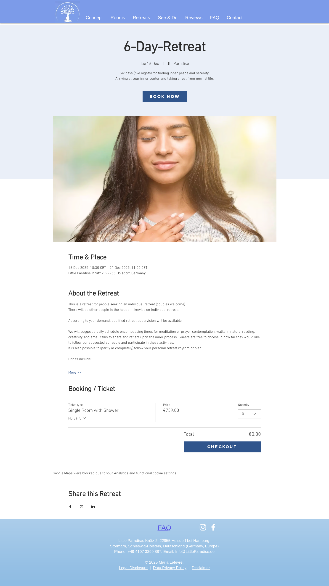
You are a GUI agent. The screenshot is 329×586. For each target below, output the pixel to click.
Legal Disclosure (133, 568)
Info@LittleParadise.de (195, 551)
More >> (74, 372)
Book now (164, 96)
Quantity (243, 405)
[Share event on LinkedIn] (93, 506)
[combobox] (249, 414)
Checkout (222, 446)
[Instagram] (203, 527)
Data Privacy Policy (169, 568)
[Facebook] (213, 527)
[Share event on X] (82, 506)
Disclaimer (201, 568)
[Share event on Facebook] (70, 506)
